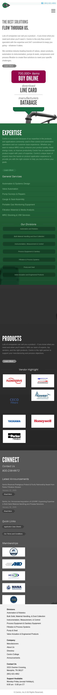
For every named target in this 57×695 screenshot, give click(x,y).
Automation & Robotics (16, 613)
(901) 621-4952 (50, 3)
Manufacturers (12, 644)
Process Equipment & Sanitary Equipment (24, 623)
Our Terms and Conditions (13, 534)
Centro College (13, 654)
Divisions (11, 609)
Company (11, 640)
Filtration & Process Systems (29, 260)
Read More (8, 494)
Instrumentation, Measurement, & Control (23, 620)
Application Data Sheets (12, 527)
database (28, 101)
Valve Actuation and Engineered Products (29, 275)
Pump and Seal (29, 267)
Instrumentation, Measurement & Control (29, 244)
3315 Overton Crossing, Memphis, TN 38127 (16, 668)
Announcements (13, 658)
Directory (10, 651)
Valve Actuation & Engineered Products (23, 634)
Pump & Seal (12, 630)
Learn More (8, 66)
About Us (10, 647)
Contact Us (11, 664)
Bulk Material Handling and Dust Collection (29, 236)
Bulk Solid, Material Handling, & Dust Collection (26, 616)
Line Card (28, 89)
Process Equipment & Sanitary (29, 251)
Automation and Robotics (29, 229)
